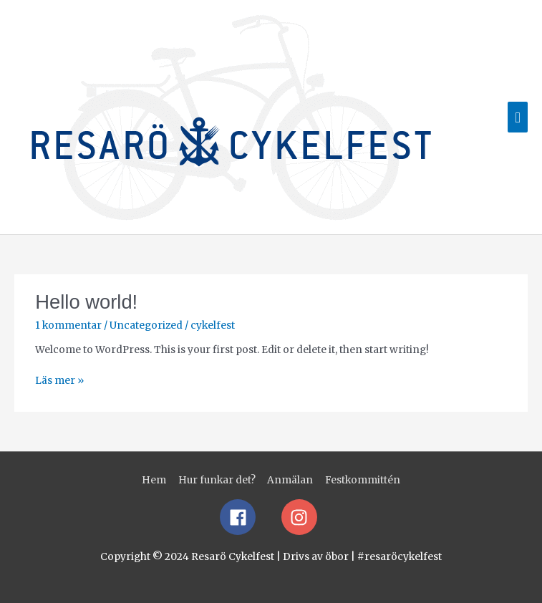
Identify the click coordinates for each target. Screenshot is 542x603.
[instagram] (302, 517)
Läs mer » (59, 380)
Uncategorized (146, 325)
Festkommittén (362, 480)
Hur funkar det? (217, 480)
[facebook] (249, 517)
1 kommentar (68, 325)
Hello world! (86, 302)
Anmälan (290, 480)
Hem (154, 480)
